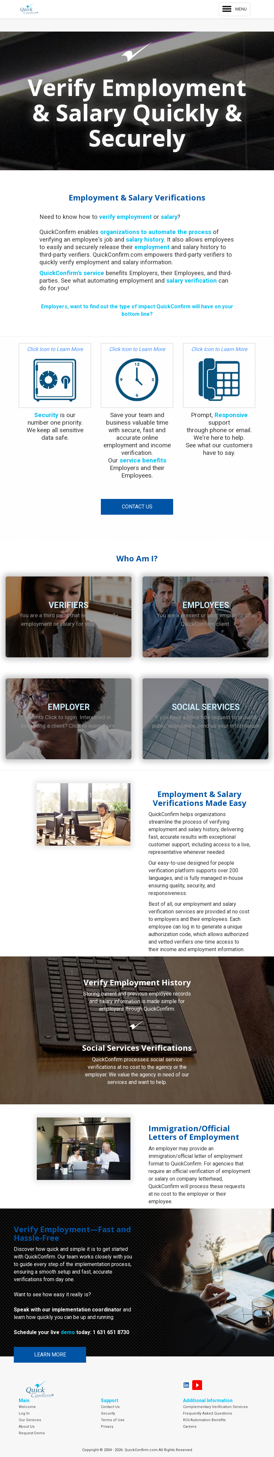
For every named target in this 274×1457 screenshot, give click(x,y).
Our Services (30, 1420)
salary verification (191, 280)
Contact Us (110, 1407)
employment (152, 247)
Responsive (231, 415)
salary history (145, 239)
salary (169, 216)
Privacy (107, 1426)
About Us (26, 1426)
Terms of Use (113, 1420)
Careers (189, 1426)
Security (46, 415)
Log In (24, 1413)
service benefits (143, 460)
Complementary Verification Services (215, 1407)
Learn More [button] (50, 1354)
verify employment (125, 216)
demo (68, 1332)
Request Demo (32, 1433)
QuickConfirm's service (71, 273)
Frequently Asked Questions (207, 1413)
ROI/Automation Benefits (204, 1420)
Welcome (27, 1407)
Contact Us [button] (137, 507)
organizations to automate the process (155, 231)
